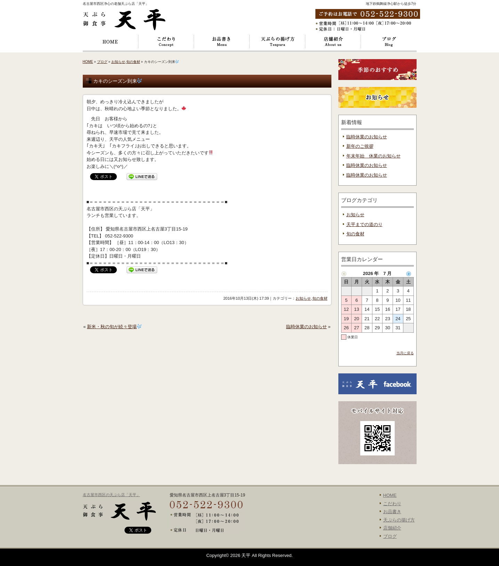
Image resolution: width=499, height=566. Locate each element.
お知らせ (118, 62)
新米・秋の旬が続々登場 (114, 326)
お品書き (222, 41)
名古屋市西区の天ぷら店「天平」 (111, 495)
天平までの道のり (364, 224)
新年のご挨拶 (359, 146)
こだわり (166, 41)
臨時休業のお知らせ (306, 326)
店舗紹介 (333, 41)
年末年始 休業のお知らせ (373, 156)
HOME (110, 41)
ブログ (389, 41)
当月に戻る (405, 353)
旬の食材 (133, 62)
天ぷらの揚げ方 (277, 41)
